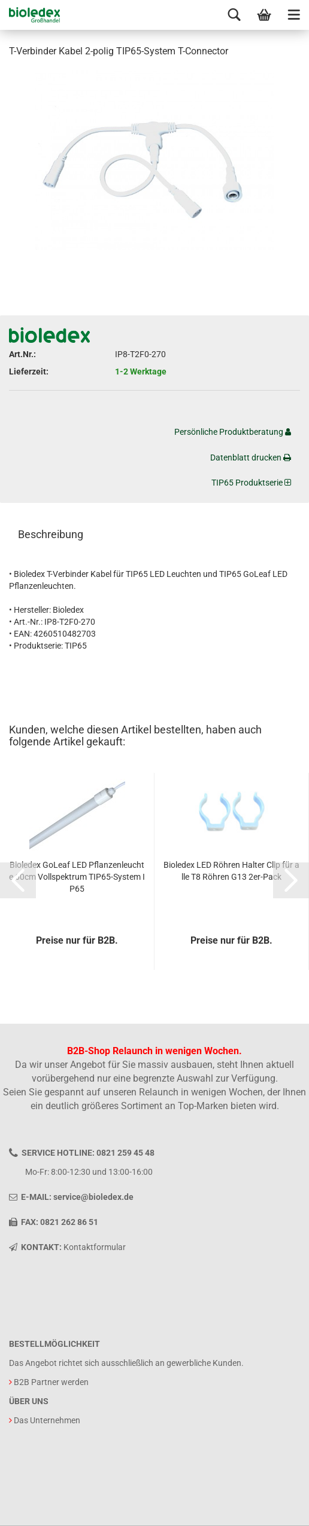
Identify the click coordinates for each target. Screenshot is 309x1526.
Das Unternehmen (47, 1420)
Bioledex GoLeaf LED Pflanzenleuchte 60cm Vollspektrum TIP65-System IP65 (77, 877)
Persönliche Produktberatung (232, 432)
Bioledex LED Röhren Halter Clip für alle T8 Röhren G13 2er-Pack (231, 871)
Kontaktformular (94, 1247)
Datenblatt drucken (250, 457)
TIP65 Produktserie (251, 482)
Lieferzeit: (29, 371)
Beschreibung (50, 534)
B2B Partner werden (51, 1382)
